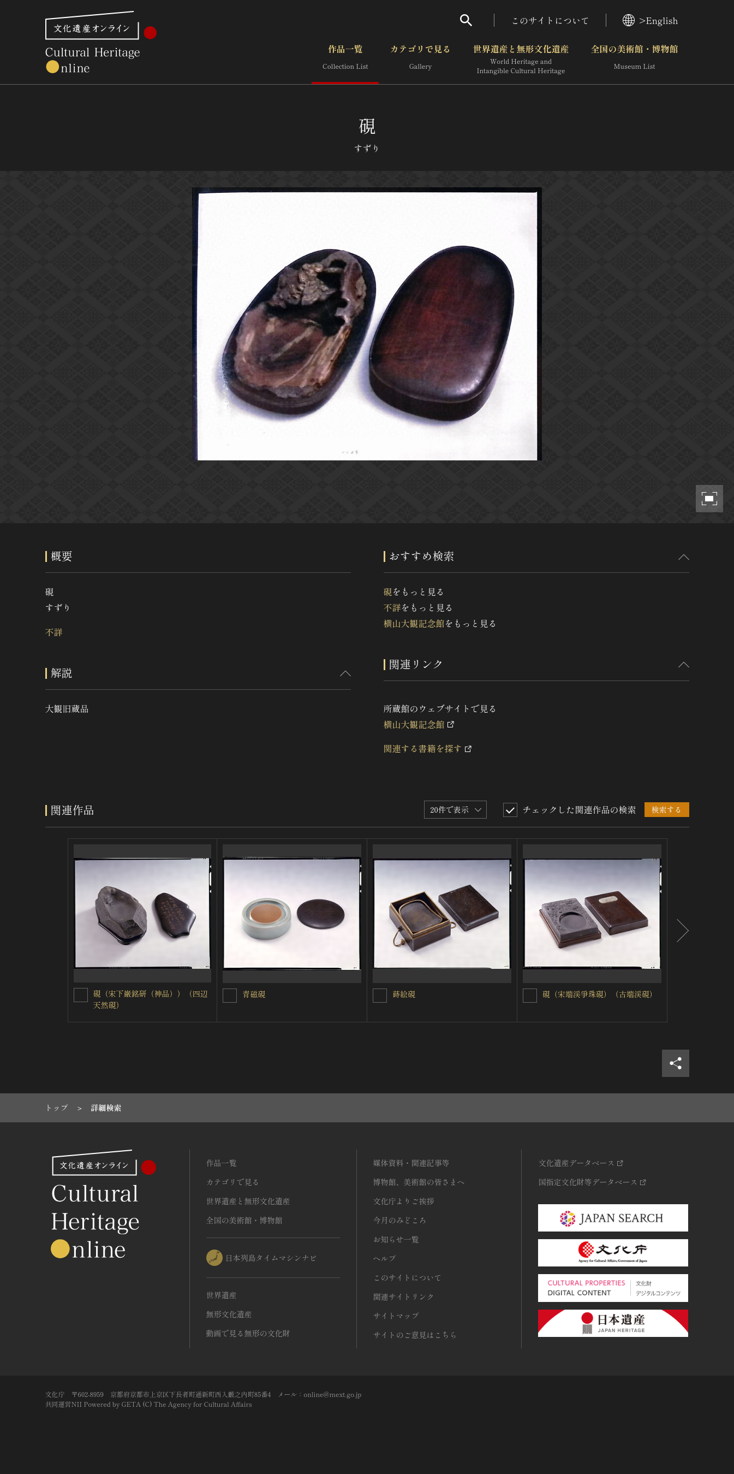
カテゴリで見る (420, 59)
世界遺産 (221, 1294)
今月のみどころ (400, 1220)
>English (650, 20)
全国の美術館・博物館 (634, 59)
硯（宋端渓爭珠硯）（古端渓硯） (599, 993)
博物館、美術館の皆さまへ (419, 1181)
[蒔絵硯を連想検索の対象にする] (380, 995)
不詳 (54, 631)
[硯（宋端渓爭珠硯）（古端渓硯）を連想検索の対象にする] (530, 995)
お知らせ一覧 (396, 1239)
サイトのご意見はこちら (415, 1334)
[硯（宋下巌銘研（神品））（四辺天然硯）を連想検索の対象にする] (81, 995)
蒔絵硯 (403, 993)
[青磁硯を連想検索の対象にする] (230, 995)
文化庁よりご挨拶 (403, 1200)
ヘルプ (384, 1258)
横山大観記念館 (414, 623)
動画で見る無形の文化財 (248, 1333)
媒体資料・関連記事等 (411, 1162)
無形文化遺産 (229, 1314)
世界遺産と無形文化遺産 (521, 59)
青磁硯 (253, 993)
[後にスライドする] (678, 930)
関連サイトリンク (403, 1296)
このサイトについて (550, 20)
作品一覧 (345, 59)
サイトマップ (396, 1315)
